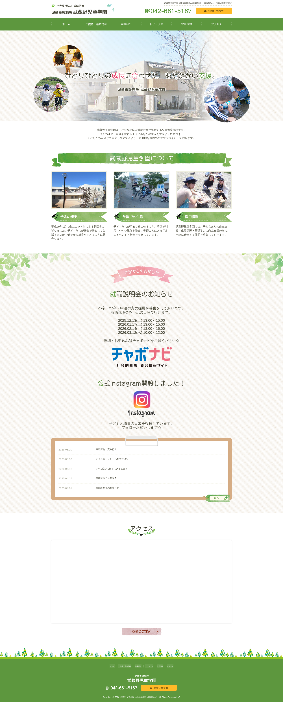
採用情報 (163, 665)
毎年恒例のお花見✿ (95, 478)
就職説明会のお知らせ (96, 488)
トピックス (150, 665)
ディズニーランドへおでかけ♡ (102, 459)
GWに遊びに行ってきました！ (102, 468)
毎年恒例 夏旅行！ (95, 449)
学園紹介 (138, 665)
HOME (108, 665)
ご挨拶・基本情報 (122, 665)
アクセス (174, 665)
